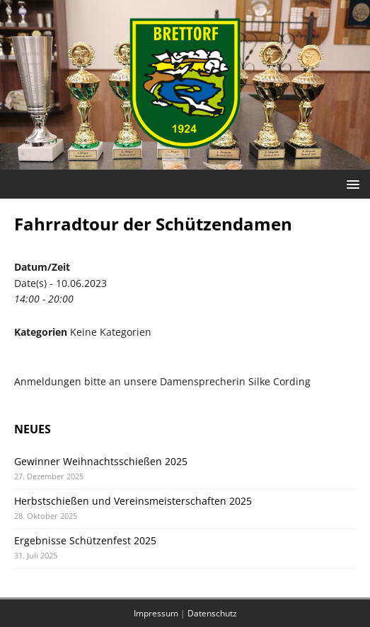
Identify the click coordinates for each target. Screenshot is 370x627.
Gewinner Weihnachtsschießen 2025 (100, 461)
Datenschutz (212, 613)
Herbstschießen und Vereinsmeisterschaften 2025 (133, 501)
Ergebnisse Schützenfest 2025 (85, 540)
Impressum (156, 613)
